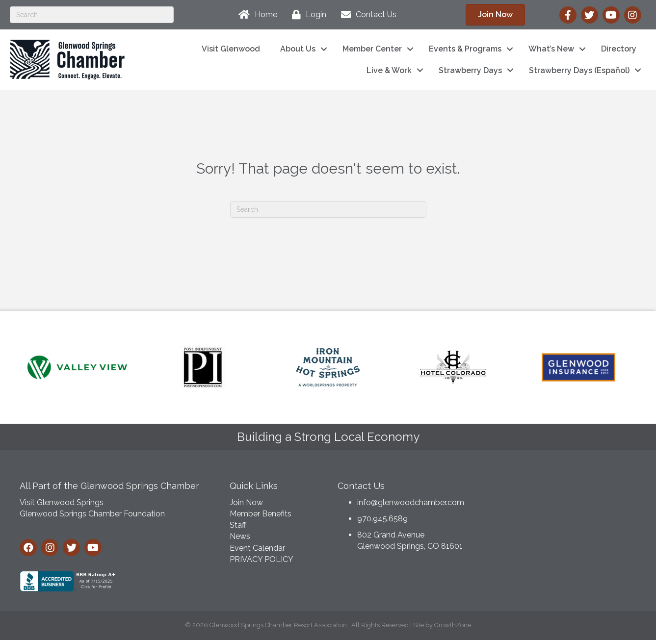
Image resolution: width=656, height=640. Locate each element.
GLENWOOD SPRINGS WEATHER (563, 511)
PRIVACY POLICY (261, 559)
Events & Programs (465, 48)
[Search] (92, 14)
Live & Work (389, 70)
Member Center (372, 48)
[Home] (255, 15)
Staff (238, 525)
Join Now (246, 502)
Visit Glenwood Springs (62, 502)
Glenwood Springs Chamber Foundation (92, 513)
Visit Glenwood (231, 48)
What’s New (551, 48)
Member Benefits (260, 513)
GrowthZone (452, 625)
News (240, 536)
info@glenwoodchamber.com (410, 502)
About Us (297, 48)
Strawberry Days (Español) (579, 70)
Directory (618, 48)
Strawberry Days (470, 70)
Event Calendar (257, 548)
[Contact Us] (366, 15)
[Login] (306, 15)
